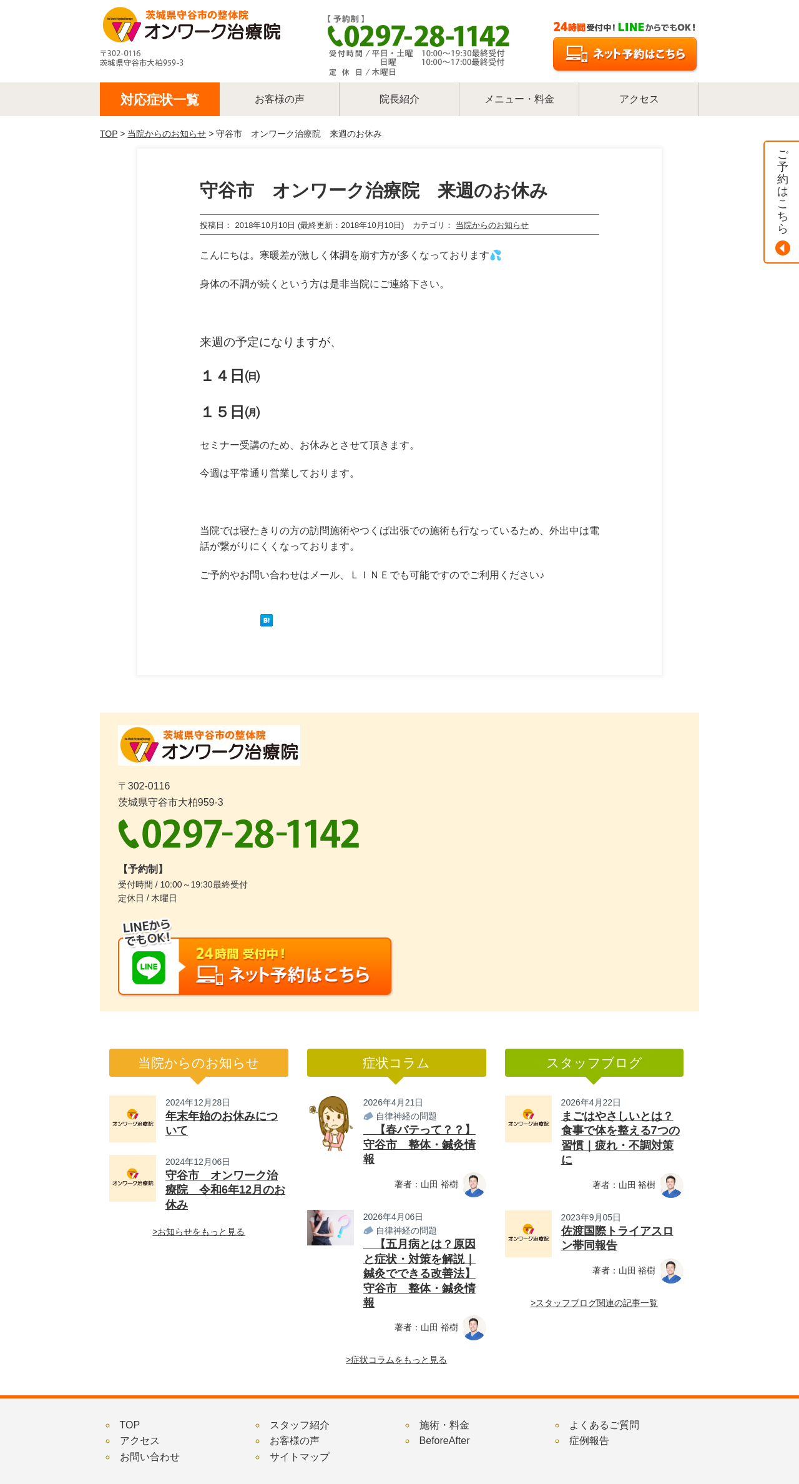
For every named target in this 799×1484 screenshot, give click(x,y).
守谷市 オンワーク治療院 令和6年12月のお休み (225, 1190)
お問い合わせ (150, 1457)
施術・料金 (444, 1425)
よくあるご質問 (604, 1425)
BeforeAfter (444, 1440)
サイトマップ (300, 1457)
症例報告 (589, 1440)
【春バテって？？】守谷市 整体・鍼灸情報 (419, 1144)
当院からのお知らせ (166, 134)
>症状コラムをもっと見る (396, 1360)
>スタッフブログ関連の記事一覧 (594, 1303)
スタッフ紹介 (300, 1425)
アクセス (140, 1440)
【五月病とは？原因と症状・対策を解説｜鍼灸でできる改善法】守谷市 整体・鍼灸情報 (419, 1273)
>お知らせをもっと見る (198, 1232)
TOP (108, 134)
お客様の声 (295, 1440)
